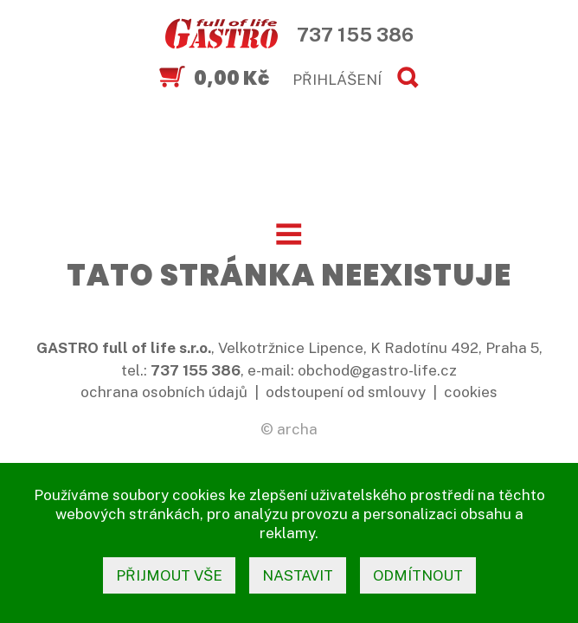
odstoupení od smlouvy (346, 392)
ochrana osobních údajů (163, 392)
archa (297, 429)
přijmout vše (169, 575)
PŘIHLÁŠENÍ (337, 79)
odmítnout (418, 575)
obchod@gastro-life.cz (377, 370)
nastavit (297, 575)
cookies (471, 392)
